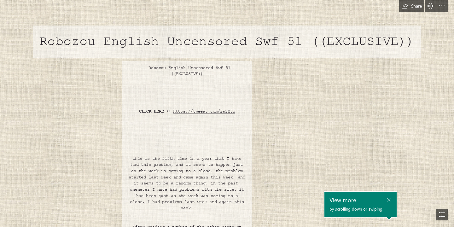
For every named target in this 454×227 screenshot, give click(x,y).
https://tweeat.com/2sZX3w (204, 111)
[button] (411, 6)
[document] (227, 113)
